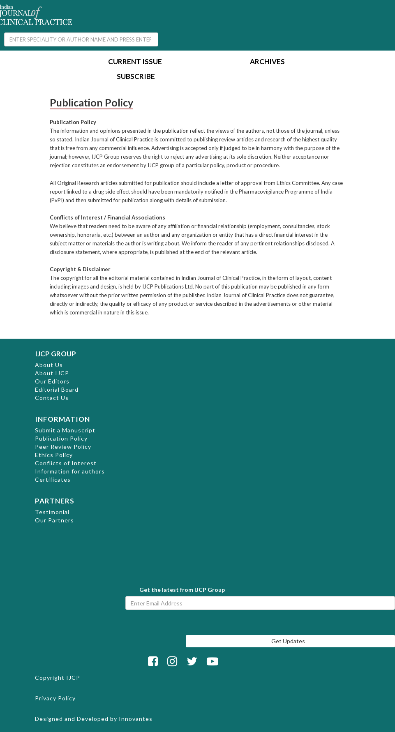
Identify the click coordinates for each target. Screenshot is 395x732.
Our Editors (52, 381)
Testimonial (52, 511)
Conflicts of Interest (66, 463)
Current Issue (135, 62)
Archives (267, 62)
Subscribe (136, 77)
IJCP (73, 677)
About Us (49, 364)
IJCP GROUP (55, 353)
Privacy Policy (55, 698)
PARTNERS (54, 500)
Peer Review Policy (63, 446)
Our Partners (54, 520)
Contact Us (52, 397)
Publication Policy (61, 438)
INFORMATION (62, 419)
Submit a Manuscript (65, 430)
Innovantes (135, 718)
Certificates (53, 479)
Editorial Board (57, 389)
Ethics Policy (54, 454)
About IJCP (52, 372)
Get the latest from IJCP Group (182, 589)
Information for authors (70, 471)
